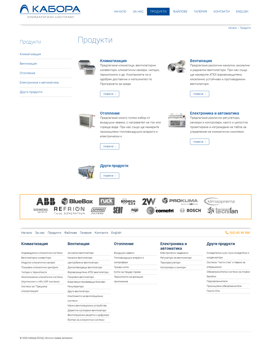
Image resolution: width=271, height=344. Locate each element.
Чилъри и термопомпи (34, 272)
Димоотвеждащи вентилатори (85, 267)
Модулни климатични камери (38, 262)
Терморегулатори (170, 262)
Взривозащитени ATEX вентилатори (88, 272)
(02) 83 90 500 (237, 233)
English (242, 11)
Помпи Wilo (213, 290)
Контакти (221, 11)
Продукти (158, 11)
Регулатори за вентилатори (176, 257)
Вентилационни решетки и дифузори (88, 315)
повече (108, 94)
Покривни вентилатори (81, 277)
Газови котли (121, 267)
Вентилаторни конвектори (36, 257)
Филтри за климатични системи (86, 319)
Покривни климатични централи (39, 267)
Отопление (110, 113)
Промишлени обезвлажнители (224, 286)
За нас (138, 11)
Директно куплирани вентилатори (87, 310)
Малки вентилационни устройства (87, 305)
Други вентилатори (78, 291)
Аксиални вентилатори (81, 252)
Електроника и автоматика (214, 113)
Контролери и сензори (173, 267)
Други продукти (114, 165)
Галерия (200, 11)
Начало (120, 11)
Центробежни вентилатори (83, 262)
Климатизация (113, 60)
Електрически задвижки (174, 252)
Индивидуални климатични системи (42, 252)
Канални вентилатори (80, 257)
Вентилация (201, 60)
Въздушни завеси (124, 252)
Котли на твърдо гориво (127, 272)
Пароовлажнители (217, 281)
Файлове (180, 11)
